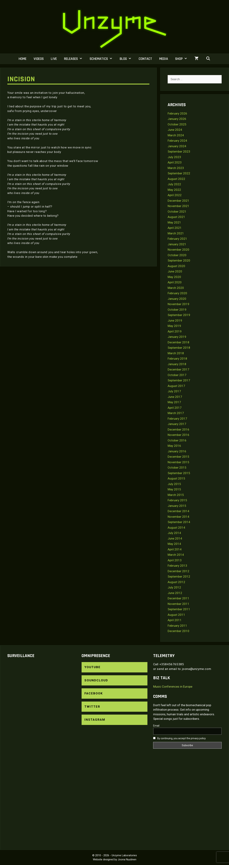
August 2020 (176, 266)
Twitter (92, 706)
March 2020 (176, 288)
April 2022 (175, 195)
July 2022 (174, 184)
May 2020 (174, 277)
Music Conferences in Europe (172, 686)
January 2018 (177, 364)
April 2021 (175, 228)
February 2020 (177, 293)
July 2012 (174, 587)
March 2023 (176, 168)
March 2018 (176, 353)
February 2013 (177, 565)
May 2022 (174, 190)
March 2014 (176, 554)
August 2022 (176, 179)
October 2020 (177, 255)
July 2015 (174, 484)
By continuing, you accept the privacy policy (179, 738)
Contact (145, 58)
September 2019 (179, 315)
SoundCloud (96, 680)
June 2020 (175, 271)
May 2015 (174, 489)
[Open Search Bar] (208, 58)
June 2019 (175, 320)
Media (163, 58)
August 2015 (176, 478)
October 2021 (177, 211)
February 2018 (177, 358)
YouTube (92, 667)
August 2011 (176, 615)
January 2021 (177, 244)
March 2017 (176, 413)
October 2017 (177, 375)
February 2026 (177, 113)
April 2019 (175, 331)
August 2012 (176, 582)
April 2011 (175, 620)
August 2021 (176, 217)
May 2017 (174, 402)
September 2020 (179, 260)
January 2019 (177, 337)
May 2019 (174, 326)
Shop (183, 58)
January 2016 (177, 451)
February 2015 (177, 500)
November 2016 (178, 435)
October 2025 (177, 124)
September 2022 (179, 173)
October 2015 (177, 467)
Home (22, 58)
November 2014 (178, 516)
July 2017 (174, 391)
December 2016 (178, 429)
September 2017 (179, 380)
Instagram (94, 719)
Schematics (103, 58)
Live (54, 58)
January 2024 (177, 146)
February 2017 (177, 418)
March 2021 (176, 233)
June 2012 (175, 593)
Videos (39, 58)
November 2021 (178, 206)
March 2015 (176, 495)
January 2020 (177, 298)
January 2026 (177, 119)
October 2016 (177, 440)
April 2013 (175, 560)
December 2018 (178, 342)
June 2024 (175, 129)
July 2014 (174, 533)
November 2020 (178, 249)
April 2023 (175, 162)
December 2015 (178, 456)
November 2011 (178, 604)
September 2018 (179, 347)
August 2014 (176, 527)
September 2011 (179, 609)
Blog (127, 58)
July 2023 (174, 157)
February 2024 (177, 140)
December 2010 (178, 631)
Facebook (93, 693)
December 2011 (178, 598)
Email (156, 725)
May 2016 (174, 446)
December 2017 (178, 369)
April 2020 (175, 282)
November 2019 (178, 304)
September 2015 (179, 473)
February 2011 (177, 625)
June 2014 (175, 538)
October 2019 (177, 309)
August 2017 (176, 386)
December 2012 (178, 571)
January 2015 (177, 506)
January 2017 (177, 424)
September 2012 (179, 576)
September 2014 (179, 522)
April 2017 (175, 407)
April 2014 (175, 549)
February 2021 (177, 238)
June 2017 (175, 397)
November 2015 (178, 462)
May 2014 (174, 544)
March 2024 (176, 135)
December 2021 (178, 200)
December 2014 (178, 511)
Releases (75, 58)
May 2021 (174, 222)
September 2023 (179, 151)
